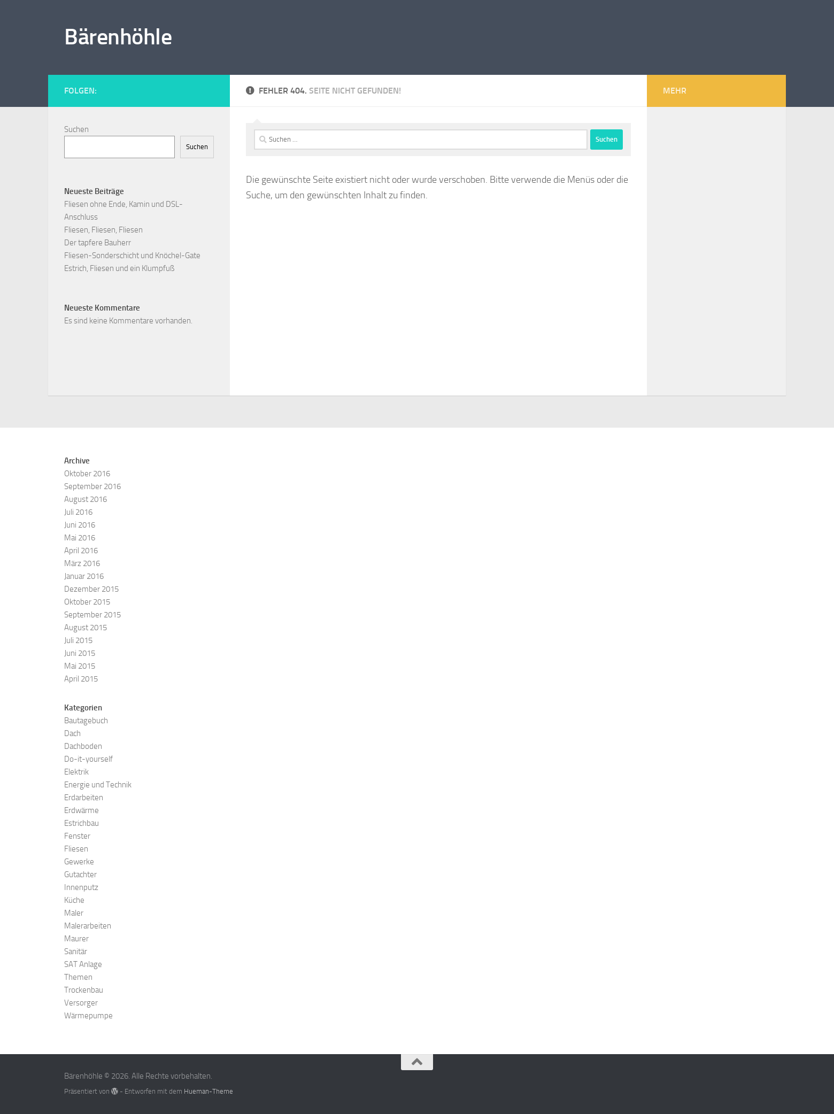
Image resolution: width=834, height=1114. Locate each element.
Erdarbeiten (83, 797)
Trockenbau (83, 990)
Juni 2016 (79, 525)
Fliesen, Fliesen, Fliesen (103, 230)
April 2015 (81, 679)
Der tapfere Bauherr (97, 242)
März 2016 (82, 563)
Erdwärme (81, 810)
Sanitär (75, 951)
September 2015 (92, 615)
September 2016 (92, 486)
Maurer (76, 938)
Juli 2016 (78, 512)
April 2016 (81, 550)
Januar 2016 (84, 576)
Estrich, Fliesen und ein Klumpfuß (119, 268)
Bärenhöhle (118, 37)
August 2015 (85, 627)
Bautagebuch (86, 720)
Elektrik (76, 772)
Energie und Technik (98, 785)
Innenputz (81, 887)
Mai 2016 (79, 538)
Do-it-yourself (88, 759)
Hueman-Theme (208, 1091)
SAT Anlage (83, 964)
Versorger (81, 1003)
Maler (73, 913)
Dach (72, 733)
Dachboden (83, 746)
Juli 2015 (78, 640)
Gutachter (80, 874)
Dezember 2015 (91, 589)
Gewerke (79, 862)
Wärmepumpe (88, 1015)
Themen (78, 977)
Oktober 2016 (87, 473)
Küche (74, 900)
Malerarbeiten (87, 926)
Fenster (77, 836)
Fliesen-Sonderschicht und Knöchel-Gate (132, 255)
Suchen (76, 129)
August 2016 (85, 499)
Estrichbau (81, 823)
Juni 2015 (79, 653)
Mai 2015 (79, 666)
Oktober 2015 (87, 602)
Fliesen (76, 849)
